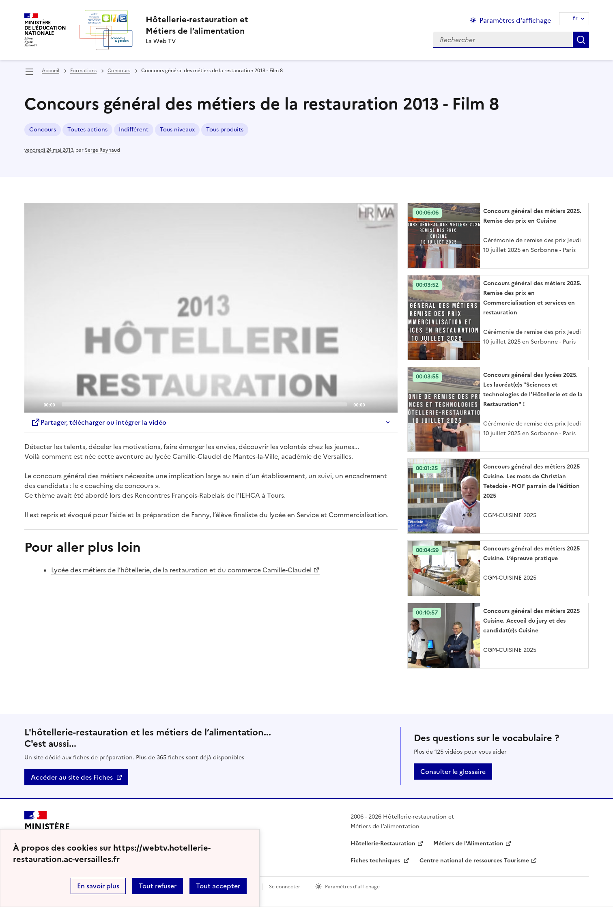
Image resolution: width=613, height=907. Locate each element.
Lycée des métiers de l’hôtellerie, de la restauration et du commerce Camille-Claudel (181, 570)
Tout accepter (218, 886)
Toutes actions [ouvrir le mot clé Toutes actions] (87, 129)
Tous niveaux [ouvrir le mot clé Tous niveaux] (177, 129)
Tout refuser (157, 886)
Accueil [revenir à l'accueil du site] (50, 70)
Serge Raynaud (102, 150)
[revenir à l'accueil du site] (197, 25)
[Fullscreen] (386, 404)
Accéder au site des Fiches (72, 777)
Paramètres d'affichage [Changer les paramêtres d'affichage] (515, 20)
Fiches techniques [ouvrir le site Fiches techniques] (376, 860)
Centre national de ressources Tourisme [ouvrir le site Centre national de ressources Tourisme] (474, 860)
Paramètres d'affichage (352, 886)
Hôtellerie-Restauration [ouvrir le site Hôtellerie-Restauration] (383, 843)
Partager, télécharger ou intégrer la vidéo (98, 422)
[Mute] (373, 404)
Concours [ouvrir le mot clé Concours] (42, 129)
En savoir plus (98, 886)
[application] (211, 308)
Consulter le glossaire (453, 771)
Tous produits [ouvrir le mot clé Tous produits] (224, 129)
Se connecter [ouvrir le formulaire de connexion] (284, 886)
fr (575, 18)
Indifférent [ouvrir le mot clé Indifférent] (133, 129)
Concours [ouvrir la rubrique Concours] (119, 70)
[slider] (204, 404)
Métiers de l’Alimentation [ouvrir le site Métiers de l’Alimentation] (468, 843)
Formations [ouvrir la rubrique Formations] (83, 70)
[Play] (211, 308)
